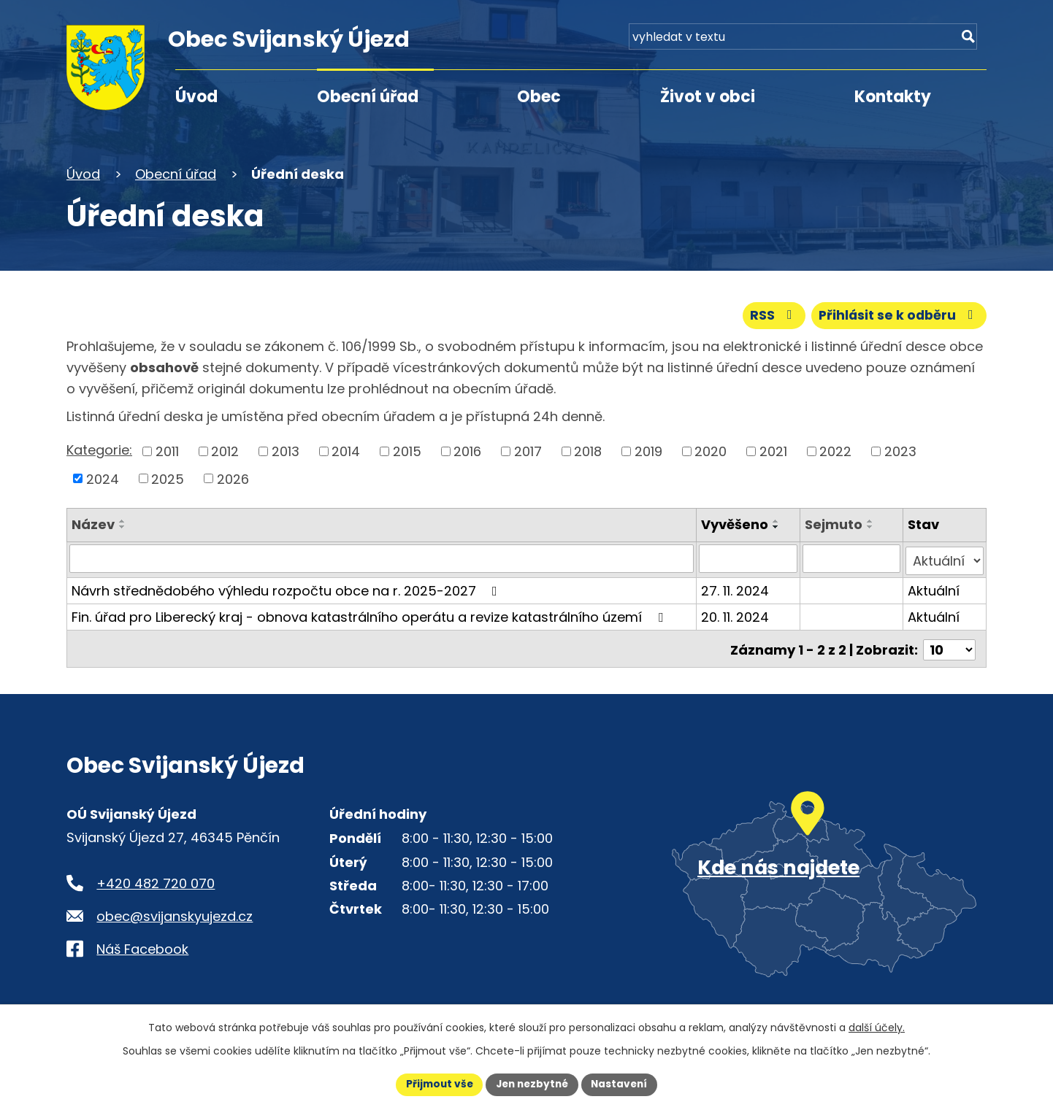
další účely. (877, 1027)
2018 (588, 451)
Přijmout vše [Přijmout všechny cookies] (435, 1083)
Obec (539, 96)
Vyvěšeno (735, 524)
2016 (467, 451)
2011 (167, 451)
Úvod (196, 96)
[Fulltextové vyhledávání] (902, 42)
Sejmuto (833, 524)
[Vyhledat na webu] (966, 42)
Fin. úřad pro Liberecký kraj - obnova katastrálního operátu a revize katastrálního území (370, 614)
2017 (528, 451)
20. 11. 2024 (736, 614)
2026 (233, 478)
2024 (102, 478)
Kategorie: (99, 450)
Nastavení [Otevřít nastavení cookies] (623, 1083)
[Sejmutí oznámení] (851, 558)
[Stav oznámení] (945, 558)
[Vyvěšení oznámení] (748, 558)
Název (93, 524)
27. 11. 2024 (736, 588)
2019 (648, 451)
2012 (225, 451)
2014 (346, 451)
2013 (285, 451)
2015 (407, 451)
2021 (773, 451)
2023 (900, 451)
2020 (710, 451)
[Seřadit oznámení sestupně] (123, 527)
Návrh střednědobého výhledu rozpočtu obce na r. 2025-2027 (287, 588)
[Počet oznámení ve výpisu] (949, 644)
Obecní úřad (367, 96)
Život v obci (707, 96)
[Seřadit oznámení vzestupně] (123, 521)
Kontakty (892, 96)
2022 (835, 451)
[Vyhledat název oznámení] (381, 558)
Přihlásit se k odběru (897, 315)
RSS (770, 315)
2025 (167, 478)
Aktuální (934, 588)
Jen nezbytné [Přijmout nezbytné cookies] (532, 1083)
